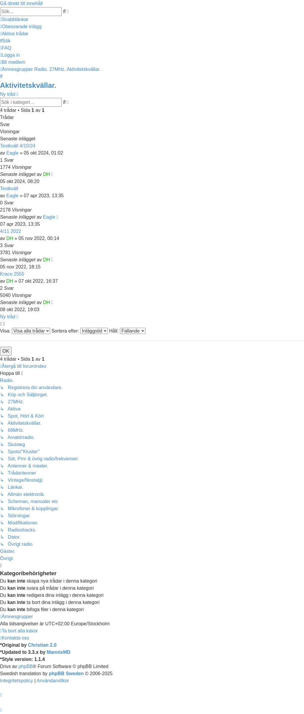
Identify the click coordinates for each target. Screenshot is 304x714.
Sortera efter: (79, 330)
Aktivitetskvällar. (28, 85)
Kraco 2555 (12, 273)
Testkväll (9, 188)
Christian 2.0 (42, 645)
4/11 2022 (10, 231)
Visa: (25, 330)
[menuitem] (21, 26)
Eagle (12, 152)
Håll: (127, 330)
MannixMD (58, 652)
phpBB (25, 666)
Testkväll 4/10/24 (17, 145)
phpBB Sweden (66, 673)
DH (46, 174)
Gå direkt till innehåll (21, 3)
